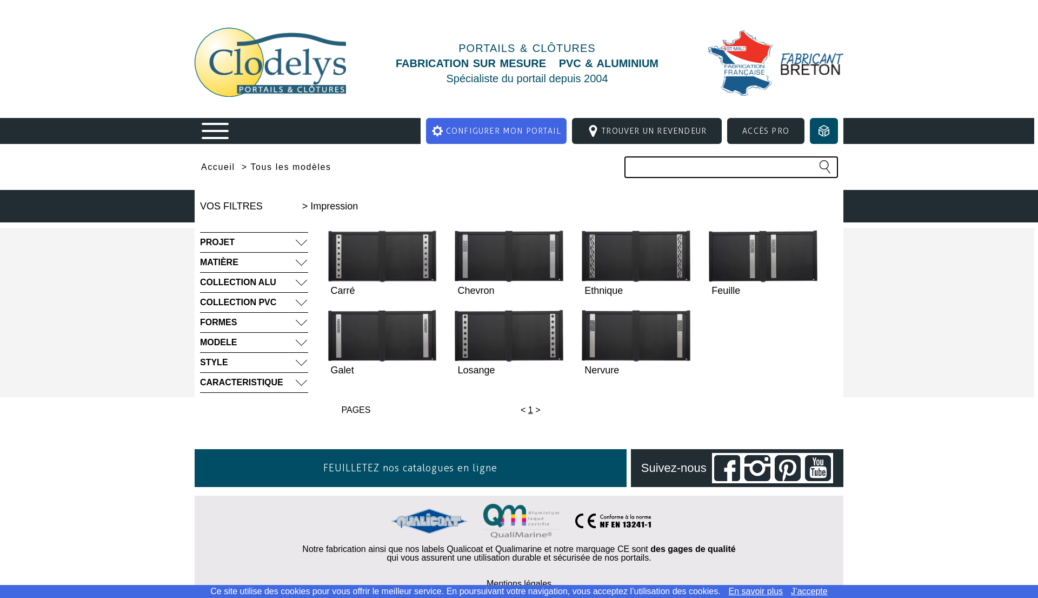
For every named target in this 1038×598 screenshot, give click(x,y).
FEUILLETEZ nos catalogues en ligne (410, 468)
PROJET (217, 242)
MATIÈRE (219, 262)
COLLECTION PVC (238, 302)
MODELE (218, 342)
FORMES (218, 322)
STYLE (214, 362)
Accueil (218, 167)
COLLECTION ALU (238, 282)
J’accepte (809, 591)
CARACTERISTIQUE (241, 382)
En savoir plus (756, 591)
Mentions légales (519, 584)
